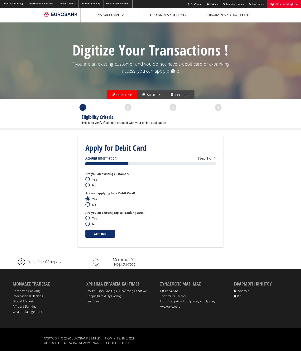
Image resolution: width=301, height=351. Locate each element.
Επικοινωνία (169, 291)
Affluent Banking (90, 3)
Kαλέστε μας (256, 4)
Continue (100, 234)
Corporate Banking (26, 291)
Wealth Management (118, 3)
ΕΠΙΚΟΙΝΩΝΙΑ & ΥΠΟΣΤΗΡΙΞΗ (227, 15)
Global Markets (67, 3)
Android (242, 291)
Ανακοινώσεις (170, 306)
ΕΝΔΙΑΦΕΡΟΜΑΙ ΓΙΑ (109, 15)
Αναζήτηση (195, 4)
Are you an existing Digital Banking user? (115, 212)
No (92, 185)
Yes (92, 179)
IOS (238, 296)
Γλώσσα (212, 4)
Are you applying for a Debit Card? (110, 193)
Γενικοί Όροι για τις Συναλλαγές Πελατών (116, 291)
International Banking (41, 3)
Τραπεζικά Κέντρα (233, 4)
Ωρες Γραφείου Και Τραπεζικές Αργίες (187, 301)
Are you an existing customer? (107, 174)
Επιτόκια (92, 301)
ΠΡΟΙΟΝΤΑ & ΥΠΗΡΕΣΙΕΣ (168, 15)
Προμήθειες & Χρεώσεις (103, 296)
